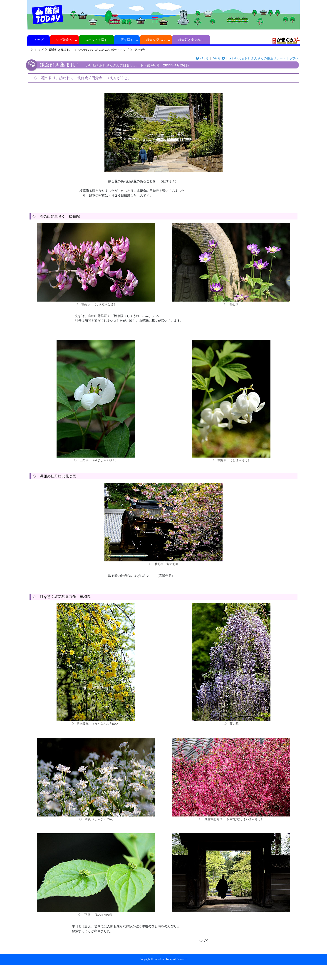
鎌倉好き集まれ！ (191, 39)
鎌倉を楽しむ (156, 39)
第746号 (139, 49)
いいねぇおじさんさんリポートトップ (103, 49)
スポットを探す (96, 39)
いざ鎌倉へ (64, 39)
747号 (218, 58)
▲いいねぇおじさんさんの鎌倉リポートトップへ (264, 58)
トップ (38, 39)
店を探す (127, 39)
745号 (202, 58)
